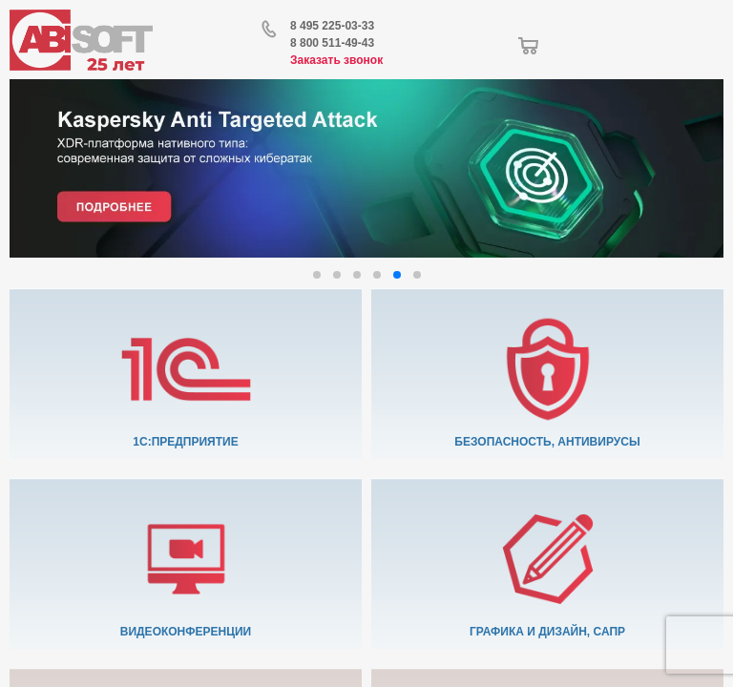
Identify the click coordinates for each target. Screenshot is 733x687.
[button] (317, 275)
